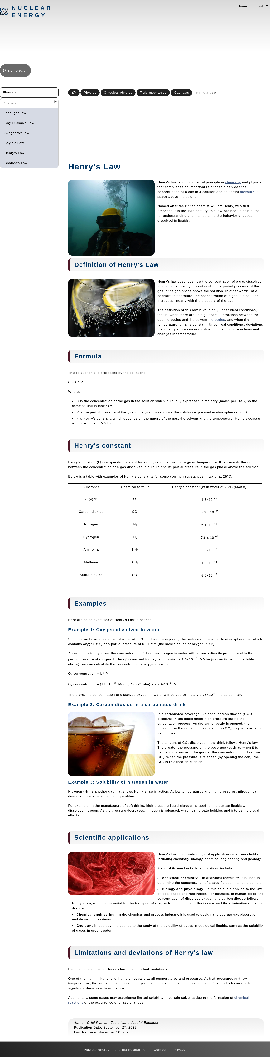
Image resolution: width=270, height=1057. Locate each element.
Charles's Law (15, 163)
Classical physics (118, 92)
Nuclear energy (32, 11)
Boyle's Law (14, 143)
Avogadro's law (16, 133)
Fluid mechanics (153, 92)
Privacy (179, 1050)
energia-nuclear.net (131, 1050)
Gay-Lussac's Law (19, 123)
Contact (160, 1050)
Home (242, 6)
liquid (169, 286)
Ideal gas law (15, 113)
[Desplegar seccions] (54, 102)
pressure (247, 192)
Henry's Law (14, 153)
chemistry (233, 182)
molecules (217, 320)
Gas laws (10, 103)
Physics (10, 92)
